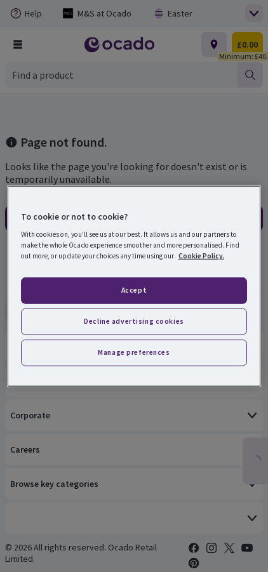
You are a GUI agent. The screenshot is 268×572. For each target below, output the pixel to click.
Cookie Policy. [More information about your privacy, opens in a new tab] (201, 255)
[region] (134, 286)
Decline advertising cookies (134, 321)
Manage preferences (134, 352)
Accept (134, 290)
